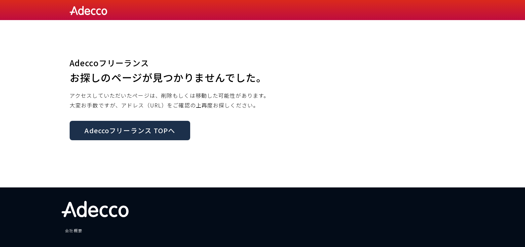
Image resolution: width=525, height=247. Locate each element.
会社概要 (73, 230)
